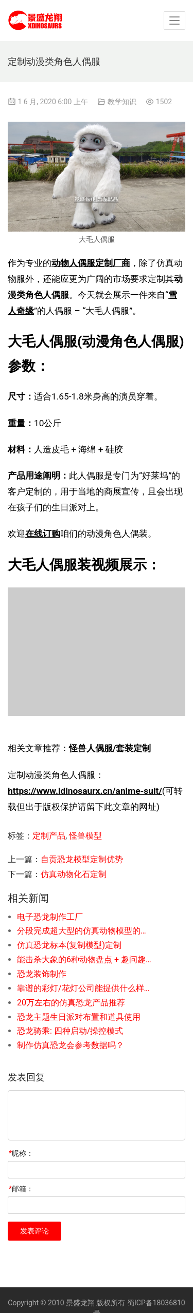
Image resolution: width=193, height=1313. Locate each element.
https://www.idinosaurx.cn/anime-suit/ (85, 791)
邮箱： (21, 1189)
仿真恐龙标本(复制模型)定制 (69, 945)
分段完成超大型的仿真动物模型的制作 (84, 931)
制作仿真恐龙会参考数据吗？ (70, 1045)
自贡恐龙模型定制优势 (82, 859)
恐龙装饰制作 (41, 974)
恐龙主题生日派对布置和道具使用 (79, 1017)
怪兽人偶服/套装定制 (110, 748)
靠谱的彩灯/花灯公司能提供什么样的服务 (84, 988)
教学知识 (122, 102)
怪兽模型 (85, 836)
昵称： (21, 1153)
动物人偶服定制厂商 (90, 263)
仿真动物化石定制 (74, 874)
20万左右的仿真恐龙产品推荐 (71, 1002)
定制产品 (48, 836)
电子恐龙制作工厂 (50, 917)
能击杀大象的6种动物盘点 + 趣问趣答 (84, 959)
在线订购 (42, 533)
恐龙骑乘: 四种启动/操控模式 (70, 1031)
